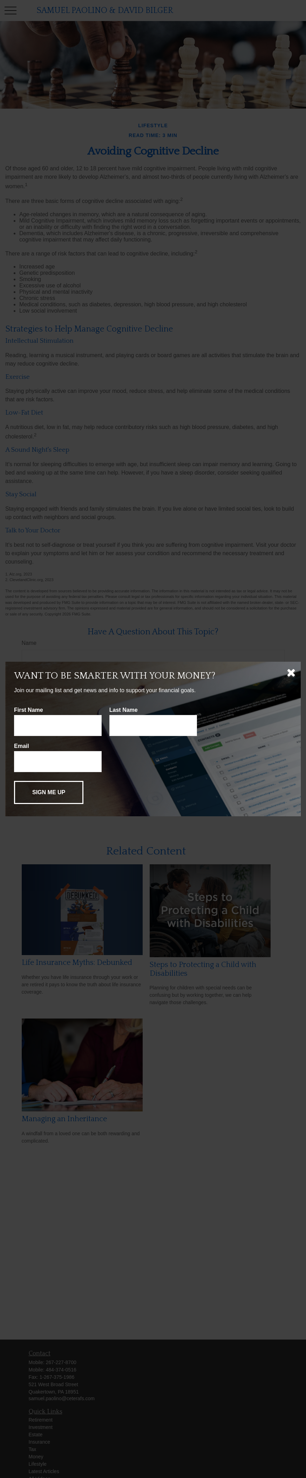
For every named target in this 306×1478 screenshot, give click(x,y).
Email (21, 746)
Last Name (123, 710)
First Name (28, 710)
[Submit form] (48, 792)
